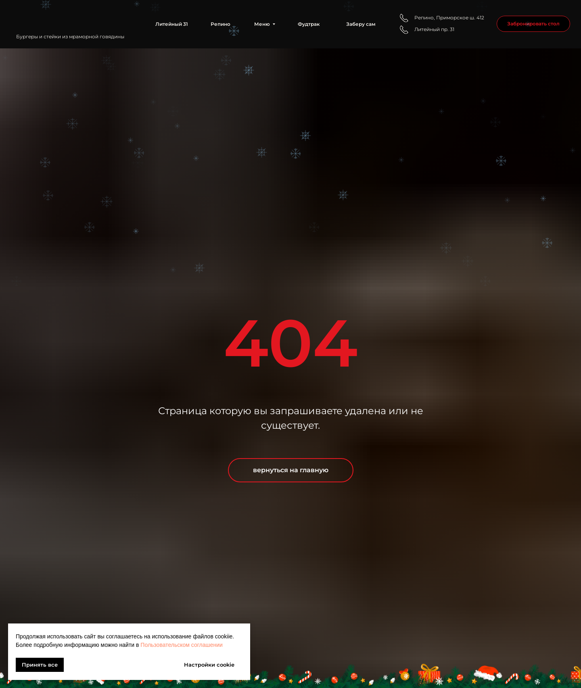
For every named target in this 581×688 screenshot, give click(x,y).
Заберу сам (361, 24)
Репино (220, 24)
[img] (72, 17)
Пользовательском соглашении (181, 645)
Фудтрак (309, 24)
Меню (262, 24)
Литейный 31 (171, 24)
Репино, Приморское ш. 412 (449, 18)
